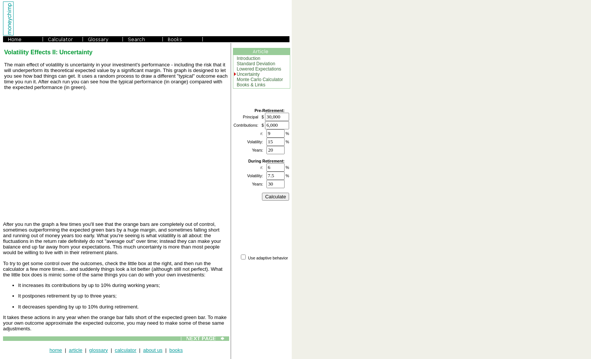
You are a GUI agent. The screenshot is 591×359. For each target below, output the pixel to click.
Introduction (248, 58)
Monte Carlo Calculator (260, 79)
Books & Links (251, 84)
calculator (125, 350)
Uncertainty (248, 74)
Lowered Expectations (259, 69)
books (176, 350)
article (76, 350)
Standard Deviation (256, 63)
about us (152, 350)
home (55, 350)
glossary (98, 350)
